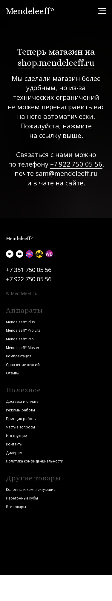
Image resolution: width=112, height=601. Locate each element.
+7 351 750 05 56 (28, 270)
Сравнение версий (23, 364)
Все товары (16, 506)
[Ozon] (29, 254)
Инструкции (16, 435)
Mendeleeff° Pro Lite (23, 330)
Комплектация (18, 356)
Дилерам (14, 452)
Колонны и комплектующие (31, 489)
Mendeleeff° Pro (20, 339)
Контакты (14, 444)
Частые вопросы (20, 427)
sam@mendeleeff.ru (67, 173)
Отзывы (12, 373)
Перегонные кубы (22, 498)
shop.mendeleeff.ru (56, 63)
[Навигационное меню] (102, 11)
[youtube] (19, 254)
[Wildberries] (49, 254)
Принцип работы (21, 418)
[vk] (9, 254)
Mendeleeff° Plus (20, 322)
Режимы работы (20, 410)
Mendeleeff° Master (22, 347)
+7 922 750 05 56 (76, 163)
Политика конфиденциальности (34, 461)
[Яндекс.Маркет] (39, 254)
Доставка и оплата (22, 401)
